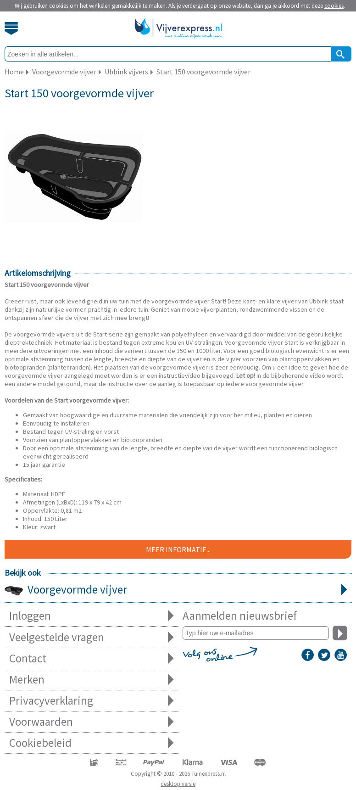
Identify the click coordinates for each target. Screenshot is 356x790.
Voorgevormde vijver (178, 590)
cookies (334, 6)
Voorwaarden (91, 722)
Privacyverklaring (91, 700)
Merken (91, 679)
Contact (91, 658)
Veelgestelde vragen (91, 637)
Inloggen (91, 615)
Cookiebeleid (91, 743)
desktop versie (178, 784)
